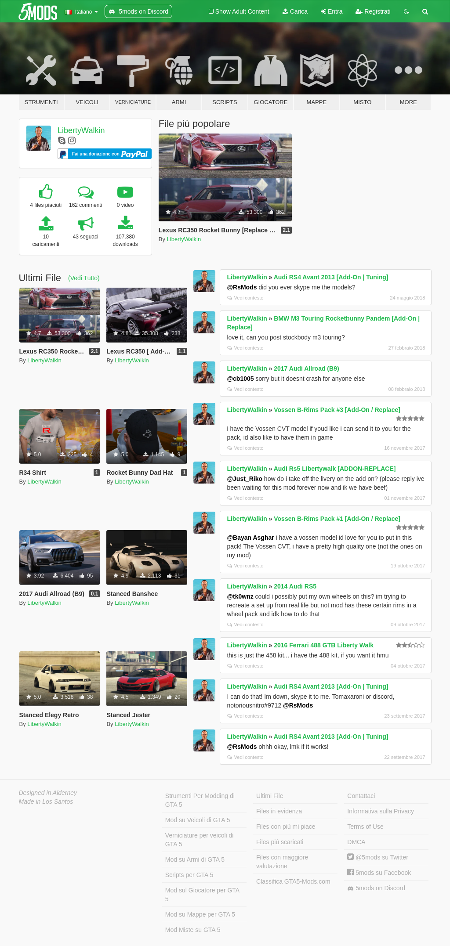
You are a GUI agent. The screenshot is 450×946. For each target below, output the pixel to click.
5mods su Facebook (379, 873)
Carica (295, 11)
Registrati (373, 11)
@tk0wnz (240, 596)
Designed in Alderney (48, 792)
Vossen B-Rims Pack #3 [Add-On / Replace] (337, 409)
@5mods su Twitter (377, 857)
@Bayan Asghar (250, 537)
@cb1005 (240, 378)
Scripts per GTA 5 (189, 874)
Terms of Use (365, 826)
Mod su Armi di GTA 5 (195, 859)
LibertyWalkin (81, 130)
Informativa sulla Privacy (380, 811)
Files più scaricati (279, 841)
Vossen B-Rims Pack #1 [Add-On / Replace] (337, 518)
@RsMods (242, 287)
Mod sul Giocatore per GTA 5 (202, 895)
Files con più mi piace (286, 826)
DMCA (356, 841)
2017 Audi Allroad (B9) (306, 368)
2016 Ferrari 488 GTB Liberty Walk (324, 645)
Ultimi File (269, 795)
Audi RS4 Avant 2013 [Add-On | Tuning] (331, 277)
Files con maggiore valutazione (282, 862)
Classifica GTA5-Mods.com (293, 881)
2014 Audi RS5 (295, 586)
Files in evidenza (279, 811)
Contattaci (361, 795)
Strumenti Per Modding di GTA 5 (200, 800)
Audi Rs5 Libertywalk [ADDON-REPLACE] (335, 468)
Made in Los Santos (46, 801)
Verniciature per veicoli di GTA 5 (199, 840)
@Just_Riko (244, 478)
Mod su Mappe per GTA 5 (200, 914)
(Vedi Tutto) (84, 278)
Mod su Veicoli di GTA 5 (197, 819)
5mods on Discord (376, 888)
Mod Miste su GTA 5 (193, 929)
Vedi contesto (245, 297)
